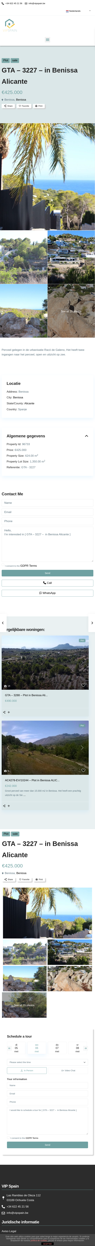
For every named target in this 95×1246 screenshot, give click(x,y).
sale (14, 60)
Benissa (21, 99)
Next (85, 1048)
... (24, 795)
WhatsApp (47, 593)
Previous (9, 1048)
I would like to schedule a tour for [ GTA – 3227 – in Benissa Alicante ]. (47, 1121)
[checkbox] (3, 565)
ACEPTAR (47, 1244)
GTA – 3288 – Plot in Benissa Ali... (26, 695)
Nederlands (73, 11)
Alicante (29, 403)
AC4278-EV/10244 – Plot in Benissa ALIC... (32, 780)
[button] (47, 39)
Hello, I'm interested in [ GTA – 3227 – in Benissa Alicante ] (47, 544)
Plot (5, 60)
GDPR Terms (28, 565)
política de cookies (39, 1240)
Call (47, 583)
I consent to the (21, 565)
